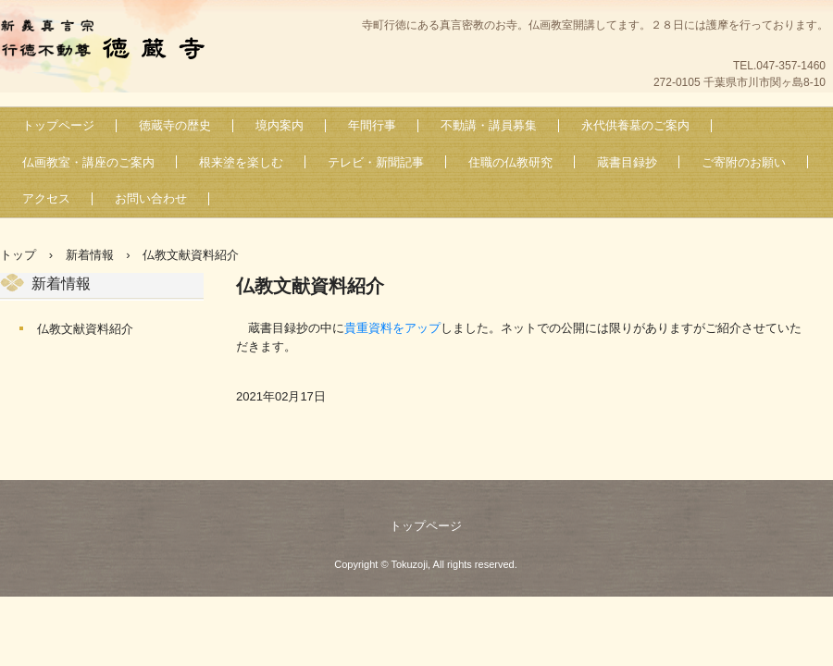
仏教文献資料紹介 (85, 329)
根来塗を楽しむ (241, 162)
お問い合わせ (151, 198)
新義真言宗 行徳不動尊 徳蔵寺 (111, 42)
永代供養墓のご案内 (635, 125)
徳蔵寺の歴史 (175, 125)
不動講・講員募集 (489, 125)
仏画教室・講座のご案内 (88, 162)
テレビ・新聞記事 (376, 162)
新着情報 (61, 283)
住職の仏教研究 (510, 162)
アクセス (46, 198)
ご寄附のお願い (744, 162)
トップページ (58, 125)
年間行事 (372, 125)
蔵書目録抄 (627, 162)
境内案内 (279, 125)
